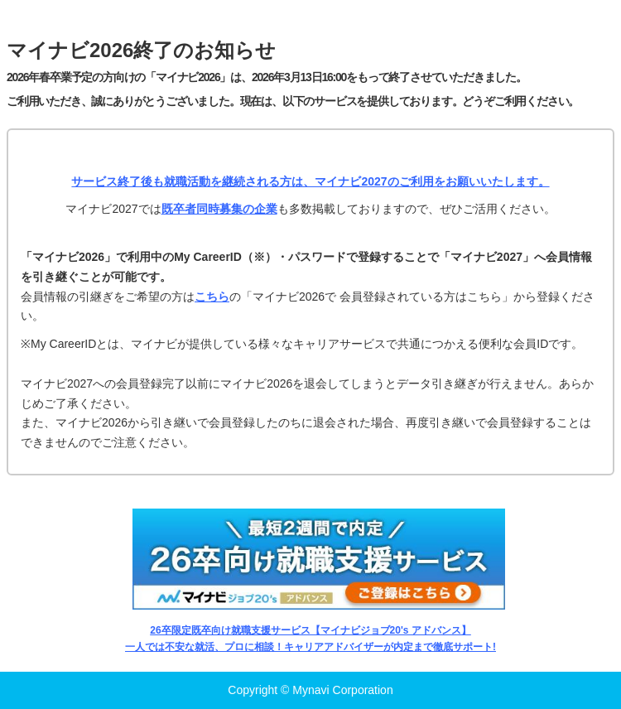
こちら (212, 296)
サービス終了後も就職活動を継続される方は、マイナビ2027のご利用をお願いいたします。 (310, 181)
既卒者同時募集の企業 (219, 208)
